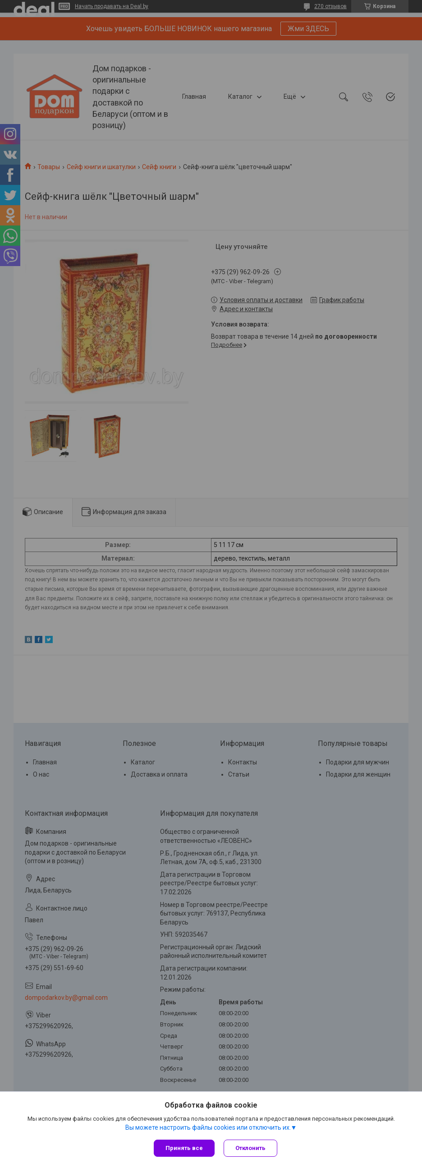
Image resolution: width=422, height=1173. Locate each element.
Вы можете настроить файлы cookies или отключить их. (208, 1127)
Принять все (184, 1148)
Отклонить (250, 1148)
